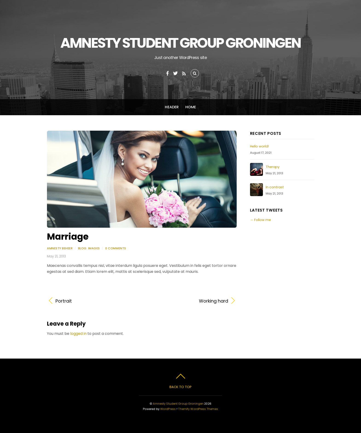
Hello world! (259, 146)
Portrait (63, 301)
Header (172, 107)
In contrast (275, 187)
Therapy (272, 167)
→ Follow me (260, 220)
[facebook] (167, 72)
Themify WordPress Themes (198, 409)
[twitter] (175, 72)
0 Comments (115, 248)
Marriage (68, 236)
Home (190, 107)
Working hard (188, 301)
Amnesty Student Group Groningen (178, 404)
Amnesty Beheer (60, 248)
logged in (78, 333)
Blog (82, 248)
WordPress (168, 409)
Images (94, 248)
